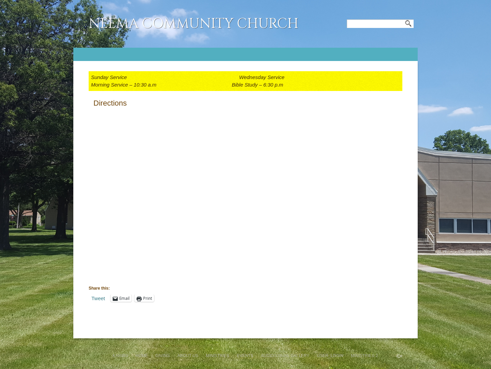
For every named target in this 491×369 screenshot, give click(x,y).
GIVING (162, 355)
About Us (187, 355)
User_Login (330, 355)
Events (245, 355)
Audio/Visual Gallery (285, 355)
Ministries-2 (364, 355)
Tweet (98, 298)
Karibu (120, 355)
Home (142, 355)
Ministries (217, 355)
